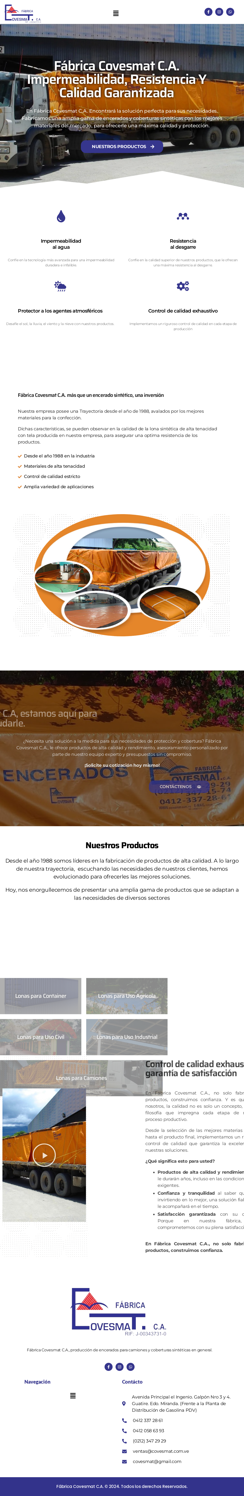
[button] (116, 13)
